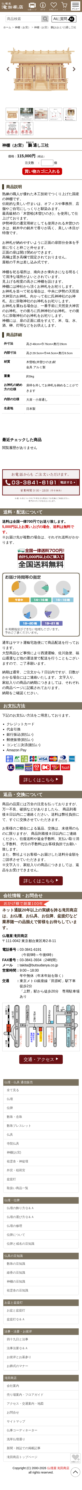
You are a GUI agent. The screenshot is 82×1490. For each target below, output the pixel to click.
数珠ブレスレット (19, 1125)
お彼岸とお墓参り (19, 1357)
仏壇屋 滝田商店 (58, 1468)
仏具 (10, 1134)
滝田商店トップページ (22, 1457)
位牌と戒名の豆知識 (20, 1243)
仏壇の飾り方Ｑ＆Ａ (20, 1208)
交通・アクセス (41, 1059)
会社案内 (13, 1385)
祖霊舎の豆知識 (17, 1290)
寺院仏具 (13, 1143)
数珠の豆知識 (16, 1263)
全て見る (13, 1090)
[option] (41, 69)
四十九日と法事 (17, 1339)
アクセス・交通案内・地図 (25, 1403)
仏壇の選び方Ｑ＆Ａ (20, 1217)
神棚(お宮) (14, 1152)
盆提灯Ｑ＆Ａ (16, 1319)
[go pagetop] (75, 1472)
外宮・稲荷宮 (16, 1170)
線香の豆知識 (16, 1272)
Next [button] (73, 69)
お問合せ (13, 1412)
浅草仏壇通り (16, 1439)
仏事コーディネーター (22, 1430)
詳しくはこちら (41, 779)
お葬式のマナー (17, 1366)
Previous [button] (8, 69)
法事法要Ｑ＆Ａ (17, 1348)
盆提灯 (11, 1179)
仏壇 (10, 1099)
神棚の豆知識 (16, 1281)
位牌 (10, 1108)
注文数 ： (32, 162)
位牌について (16, 1234)
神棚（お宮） (23, 27)
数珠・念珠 (14, 1116)
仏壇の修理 (14, 1226)
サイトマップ (16, 1421)
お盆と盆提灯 (16, 1310)
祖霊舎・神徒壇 (17, 1161)
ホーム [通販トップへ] (7, 27)
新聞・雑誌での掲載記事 (23, 1448)
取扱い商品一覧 (17, 1188)
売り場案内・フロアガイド (25, 1394)
